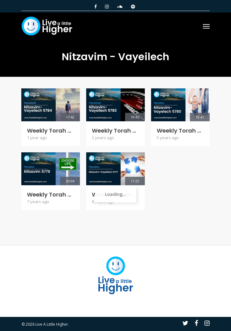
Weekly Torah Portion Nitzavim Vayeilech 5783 (115, 130)
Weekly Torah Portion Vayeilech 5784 (50, 130)
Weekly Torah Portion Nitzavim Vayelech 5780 (180, 130)
